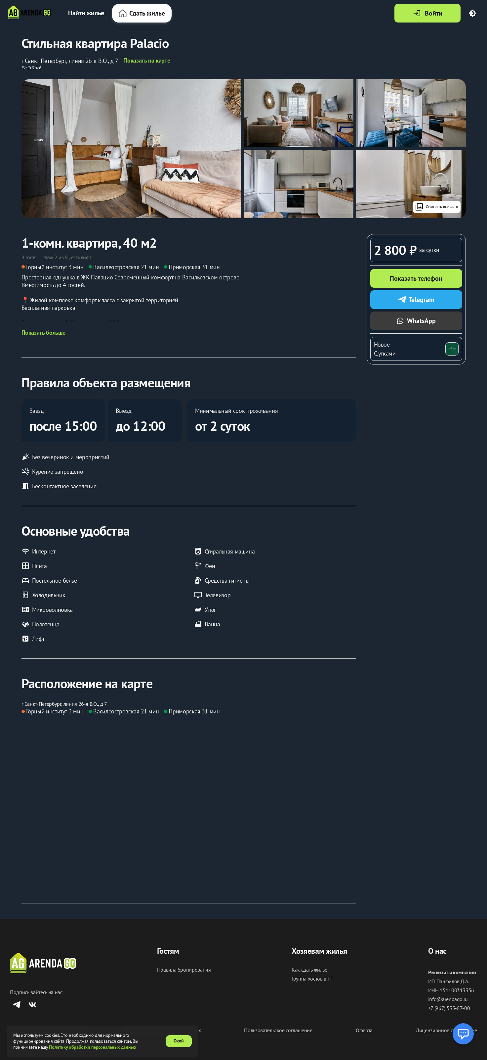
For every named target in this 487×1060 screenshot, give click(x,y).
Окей (179, 1041)
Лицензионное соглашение (446, 1030)
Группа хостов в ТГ (312, 979)
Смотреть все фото (436, 207)
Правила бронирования (184, 970)
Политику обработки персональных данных (92, 1047)
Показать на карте (146, 60)
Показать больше (43, 332)
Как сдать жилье (309, 970)
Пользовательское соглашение (278, 1030)
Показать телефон (416, 278)
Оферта (364, 1030)
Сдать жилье (142, 13)
